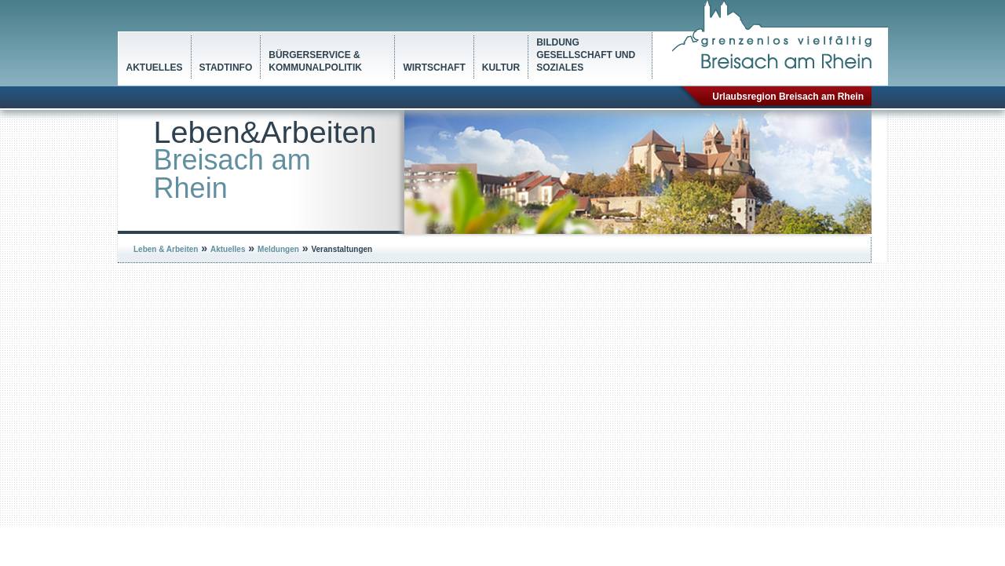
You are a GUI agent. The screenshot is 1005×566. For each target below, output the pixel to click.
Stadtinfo (226, 67)
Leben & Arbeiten (165, 249)
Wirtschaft (434, 67)
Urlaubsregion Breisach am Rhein (788, 96)
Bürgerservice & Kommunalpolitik (315, 61)
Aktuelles (154, 67)
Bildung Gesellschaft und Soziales (585, 55)
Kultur (501, 67)
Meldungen (278, 249)
